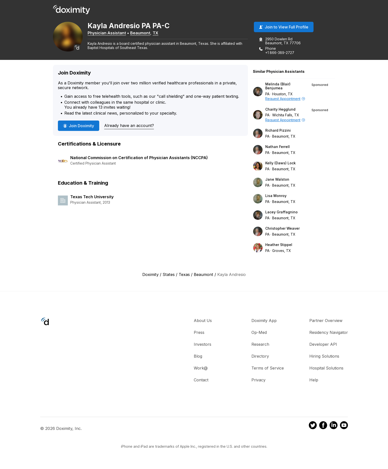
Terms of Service (267, 368)
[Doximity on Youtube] (344, 426)
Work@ (201, 368)
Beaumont (140, 32)
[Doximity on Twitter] (313, 426)
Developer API (323, 344)
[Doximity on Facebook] (323, 426)
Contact (201, 379)
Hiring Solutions (324, 356)
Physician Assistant (107, 32)
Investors (202, 344)
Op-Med (259, 332)
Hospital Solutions (326, 368)
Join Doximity (78, 125)
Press (199, 332)
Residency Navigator (328, 332)
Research (260, 344)
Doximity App (264, 320)
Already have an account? (129, 125)
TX (155, 32)
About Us (203, 320)
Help (313, 379)
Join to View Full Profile (283, 27)
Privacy (258, 379)
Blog (198, 356)
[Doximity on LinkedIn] (334, 426)
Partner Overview (325, 320)
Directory (260, 356)
